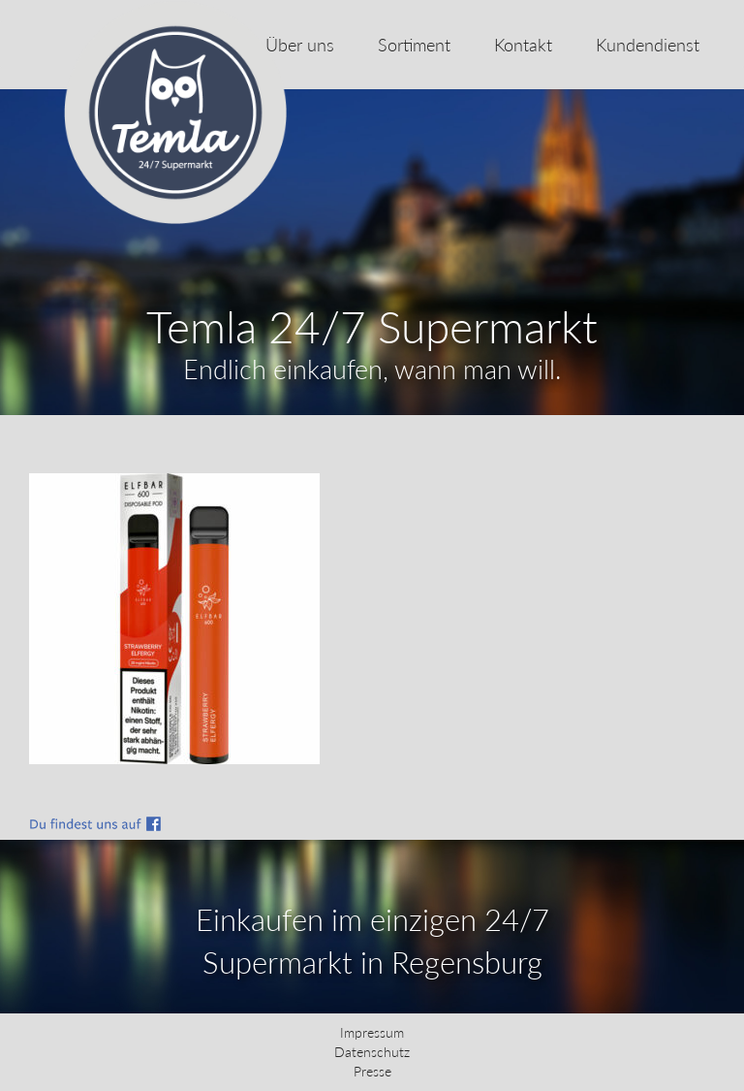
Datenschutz (372, 1051)
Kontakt (523, 44)
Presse (372, 1071)
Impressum (372, 1032)
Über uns (299, 44)
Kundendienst (647, 44)
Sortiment (414, 44)
